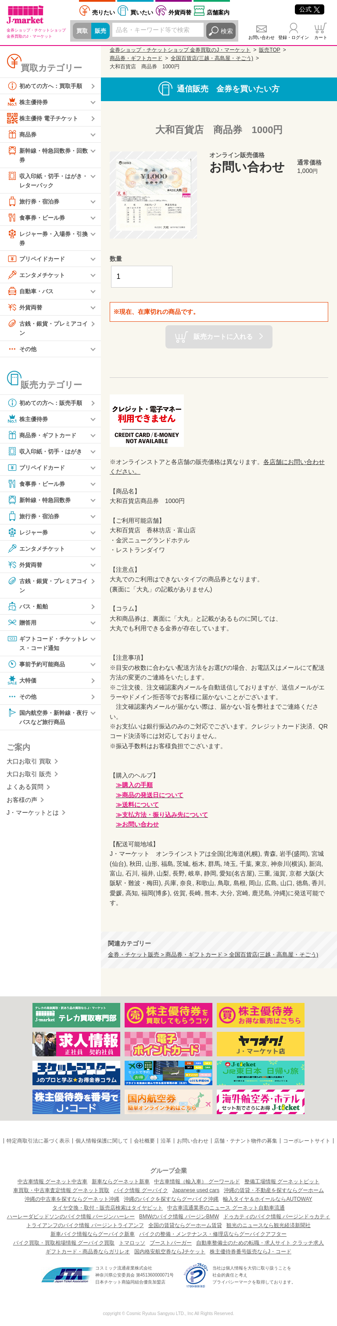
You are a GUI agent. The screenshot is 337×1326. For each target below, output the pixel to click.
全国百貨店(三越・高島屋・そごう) (212, 58)
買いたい (141, 12)
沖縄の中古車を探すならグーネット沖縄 (72, 1199)
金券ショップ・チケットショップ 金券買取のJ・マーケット (180, 50)
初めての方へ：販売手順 (47, 406)
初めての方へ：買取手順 (47, 86)
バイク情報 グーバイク (141, 1190)
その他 (22, 352)
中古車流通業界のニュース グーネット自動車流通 (225, 1208)
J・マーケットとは (33, 817)
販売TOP (269, 50)
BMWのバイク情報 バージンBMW (179, 1216)
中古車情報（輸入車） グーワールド (197, 1181)
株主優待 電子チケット (44, 118)
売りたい (103, 12)
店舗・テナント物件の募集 (245, 1141)
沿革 (166, 1141)
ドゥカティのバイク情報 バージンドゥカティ (276, 1216)
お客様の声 (22, 804)
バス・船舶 (28, 610)
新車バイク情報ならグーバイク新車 (92, 1234)
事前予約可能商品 (37, 668)
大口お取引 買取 (29, 766)
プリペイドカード (37, 261)
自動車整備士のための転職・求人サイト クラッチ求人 (260, 1243)
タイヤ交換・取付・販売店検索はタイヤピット (107, 1208)
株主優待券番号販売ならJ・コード (250, 1252)
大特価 (22, 684)
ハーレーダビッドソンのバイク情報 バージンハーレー (71, 1216)
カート (320, 37)
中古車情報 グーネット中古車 (52, 1181)
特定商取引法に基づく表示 (38, 1141)
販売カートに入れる (223, 336)
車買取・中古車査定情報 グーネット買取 (61, 1190)
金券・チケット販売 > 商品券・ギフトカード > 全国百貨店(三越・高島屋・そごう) (213, 955)
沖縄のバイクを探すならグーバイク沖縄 (171, 1199)
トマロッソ (132, 1243)
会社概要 (144, 1141)
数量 (116, 258)
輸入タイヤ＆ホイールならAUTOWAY (267, 1199)
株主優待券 (28, 102)
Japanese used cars (195, 1190)
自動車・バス (31, 293)
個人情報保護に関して (101, 1141)
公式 (309, 9)
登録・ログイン (293, 37)
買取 (82, 31)
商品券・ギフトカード (44, 438)
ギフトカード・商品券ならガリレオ (88, 1252)
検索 (227, 31)
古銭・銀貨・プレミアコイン (47, 329)
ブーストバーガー (171, 1243)
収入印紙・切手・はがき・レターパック (44, 180)
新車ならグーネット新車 (121, 1181)
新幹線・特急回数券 (41, 503)
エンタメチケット (37, 277)
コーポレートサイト (306, 1141)
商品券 (22, 134)
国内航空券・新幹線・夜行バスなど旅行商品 (47, 720)
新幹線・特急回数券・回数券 (47, 154)
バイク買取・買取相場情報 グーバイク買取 (64, 1243)
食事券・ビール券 (37, 219)
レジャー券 (28, 535)
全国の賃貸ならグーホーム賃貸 (185, 1225)
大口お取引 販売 (29, 778)
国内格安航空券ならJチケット (169, 1252)
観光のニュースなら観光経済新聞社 (268, 1225)
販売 (102, 31)
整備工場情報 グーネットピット (281, 1181)
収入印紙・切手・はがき (47, 454)
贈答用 (22, 626)
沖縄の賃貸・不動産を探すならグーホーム (274, 1190)
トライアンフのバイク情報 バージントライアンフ (84, 1225)
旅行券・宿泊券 (34, 202)
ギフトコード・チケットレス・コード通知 (47, 646)
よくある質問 (25, 791)
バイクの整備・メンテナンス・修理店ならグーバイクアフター (213, 1234)
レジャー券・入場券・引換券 (47, 239)
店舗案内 (218, 12)
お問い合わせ (261, 37)
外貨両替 (179, 12)
